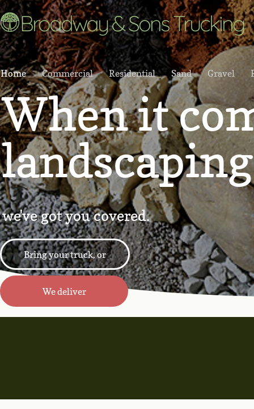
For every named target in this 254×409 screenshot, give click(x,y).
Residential (132, 73)
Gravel (221, 73)
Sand (181, 73)
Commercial (67, 73)
